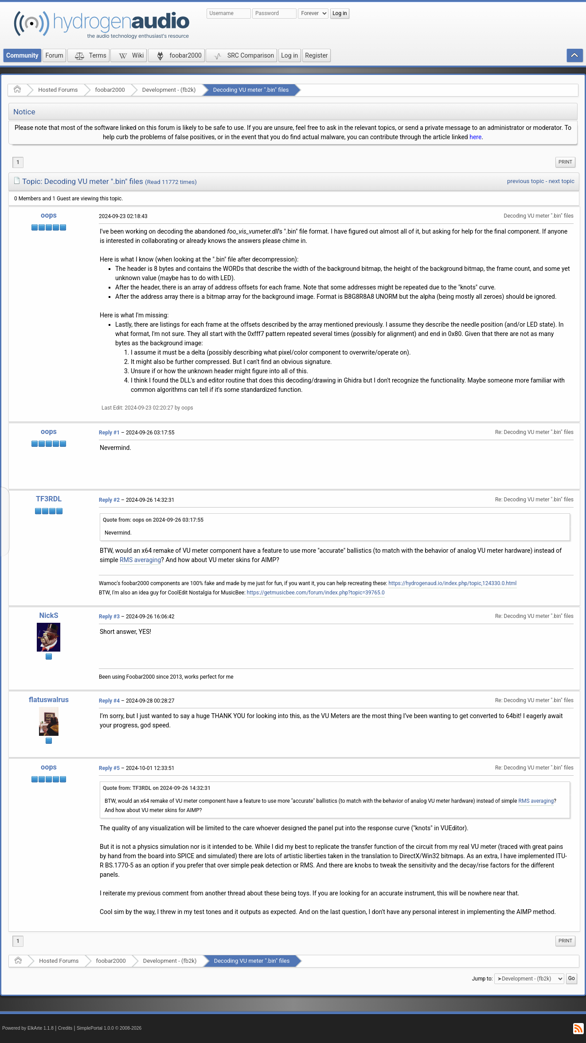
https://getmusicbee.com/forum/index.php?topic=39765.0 (316, 593)
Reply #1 (109, 433)
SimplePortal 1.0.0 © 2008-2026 (109, 1028)
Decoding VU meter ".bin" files (251, 89)
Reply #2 (109, 500)
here (475, 137)
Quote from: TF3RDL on (157, 788)
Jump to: (482, 979)
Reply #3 (109, 616)
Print (565, 162)
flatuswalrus (49, 699)
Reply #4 (109, 701)
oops (49, 215)
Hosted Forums (58, 89)
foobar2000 (110, 89)
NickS (49, 615)
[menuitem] (565, 162)
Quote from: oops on (153, 520)
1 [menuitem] (18, 162)
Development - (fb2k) (169, 89)
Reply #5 (109, 768)
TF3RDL (49, 499)
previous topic (525, 181)
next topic (561, 181)
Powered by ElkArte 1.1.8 (28, 1028)
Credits (65, 1028)
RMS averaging (140, 559)
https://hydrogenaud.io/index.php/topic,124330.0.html (452, 583)
